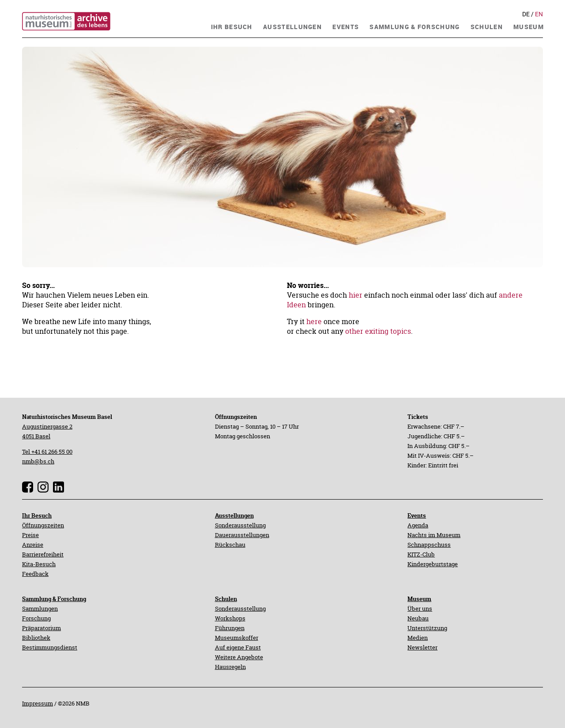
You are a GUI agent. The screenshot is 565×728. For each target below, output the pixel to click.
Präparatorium (41, 628)
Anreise (32, 545)
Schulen (226, 599)
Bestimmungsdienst (49, 647)
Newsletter (422, 647)
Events (416, 515)
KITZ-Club (421, 554)
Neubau (418, 618)
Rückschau (230, 545)
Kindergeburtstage (432, 564)
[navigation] (232, 26)
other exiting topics (378, 331)
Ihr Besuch (37, 515)
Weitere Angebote (239, 657)
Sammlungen (40, 608)
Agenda (417, 525)
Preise (30, 535)
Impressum (37, 703)
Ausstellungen (234, 515)
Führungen (230, 628)
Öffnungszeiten (43, 525)
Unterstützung (427, 628)
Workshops (230, 618)
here (314, 321)
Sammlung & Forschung (54, 599)
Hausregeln (230, 667)
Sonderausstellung (240, 525)
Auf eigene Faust (238, 647)
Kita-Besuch (39, 564)
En (539, 14)
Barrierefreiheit (43, 554)
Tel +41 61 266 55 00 (47, 451)
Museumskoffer (236, 638)
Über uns (419, 608)
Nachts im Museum (433, 535)
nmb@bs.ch (38, 461)
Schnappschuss (429, 545)
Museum (419, 599)
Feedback (35, 574)
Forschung (36, 618)
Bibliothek (36, 638)
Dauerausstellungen (242, 535)
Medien (417, 638)
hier (355, 295)
